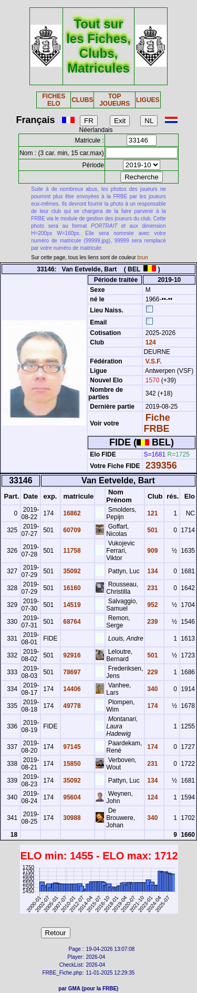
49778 (71, 706)
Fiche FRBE (156, 423)
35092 (71, 571)
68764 (71, 621)
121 (152, 513)
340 (152, 689)
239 (152, 621)
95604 (71, 797)
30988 (71, 818)
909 (152, 550)
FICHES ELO (53, 100)
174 (152, 706)
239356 (161, 465)
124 (149, 342)
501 (152, 530)
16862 (71, 513)
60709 (71, 530)
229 (152, 672)
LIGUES (148, 100)
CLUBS (82, 100)
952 (152, 605)
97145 (71, 747)
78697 (71, 672)
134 (152, 571)
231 (152, 588)
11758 (71, 550)
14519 (71, 605)
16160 (71, 588)
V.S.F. (154, 361)
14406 (71, 689)
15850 (71, 763)
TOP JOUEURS (114, 100)
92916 (71, 655)
